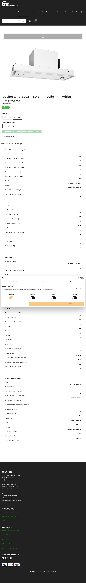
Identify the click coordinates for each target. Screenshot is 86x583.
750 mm (17, 117)
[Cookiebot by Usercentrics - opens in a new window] (76, 278)
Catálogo (79, 12)
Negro (15, 126)
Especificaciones (7, 144)
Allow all (70, 303)
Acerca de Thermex (64, 12)
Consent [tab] (15, 281)
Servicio (49, 12)
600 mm (7, 117)
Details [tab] (43, 281)
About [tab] (71, 281)
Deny (43, 303)
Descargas (19, 144)
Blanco (6, 126)
